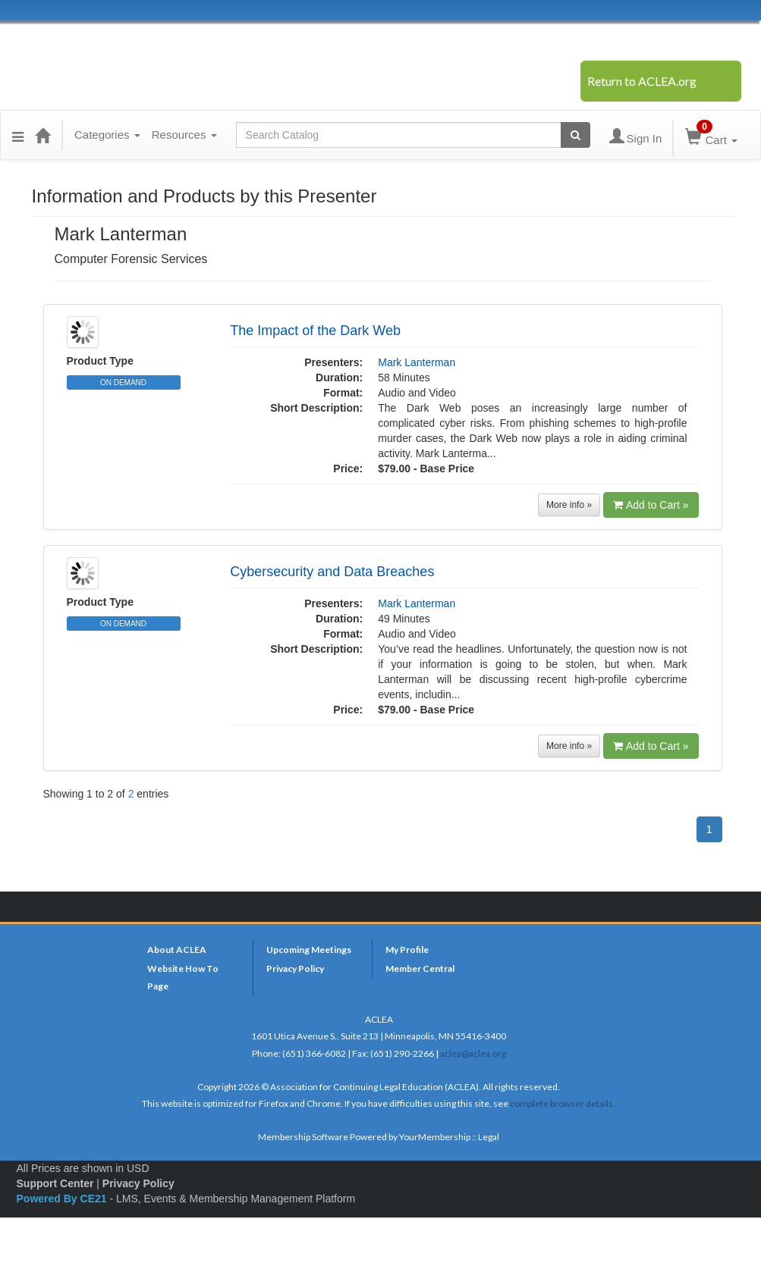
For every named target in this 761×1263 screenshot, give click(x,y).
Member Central (419, 968)
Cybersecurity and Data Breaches (332, 571)
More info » (569, 505)
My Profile (407, 949)
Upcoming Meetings (308, 949)
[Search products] (575, 135)
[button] (18, 135)
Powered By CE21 (63, 1198)
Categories (107, 134)
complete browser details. (562, 1103)
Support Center (55, 1183)
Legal (488, 1136)
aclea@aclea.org (473, 1053)
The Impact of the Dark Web (315, 330)
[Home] (42, 135)
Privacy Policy (295, 968)
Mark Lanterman (416, 362)
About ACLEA (176, 949)
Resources (184, 134)
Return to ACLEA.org (642, 81)
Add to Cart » (651, 505)
